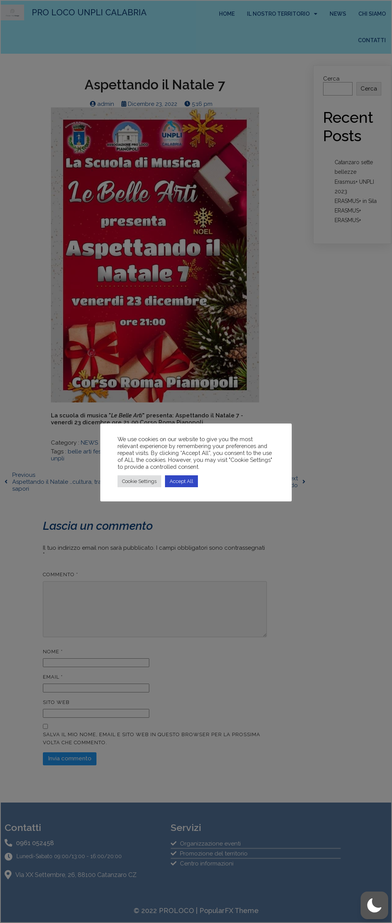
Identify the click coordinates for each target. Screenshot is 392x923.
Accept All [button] (181, 481)
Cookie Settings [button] (139, 481)
